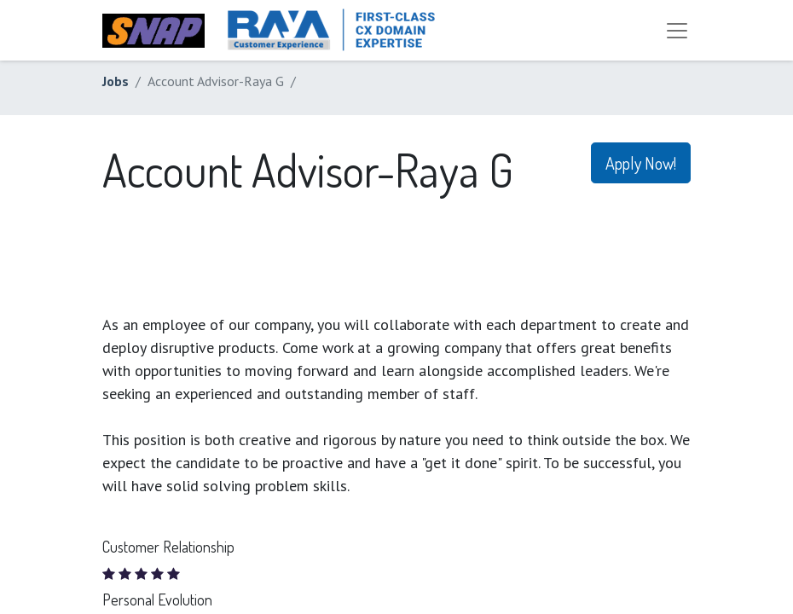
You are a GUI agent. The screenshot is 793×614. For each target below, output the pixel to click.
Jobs (115, 81)
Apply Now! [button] (640, 163)
